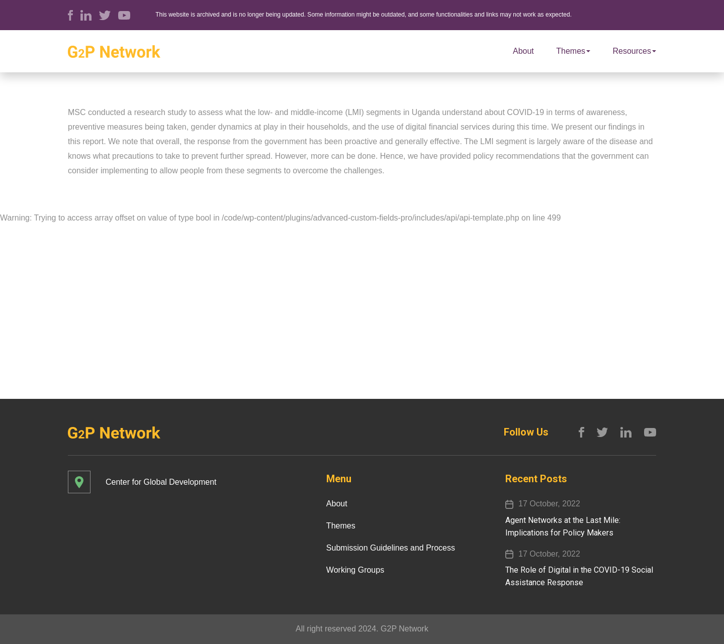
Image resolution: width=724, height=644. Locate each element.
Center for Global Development (161, 482)
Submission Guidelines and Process (390, 548)
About (523, 51)
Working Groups (355, 570)
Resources (634, 51)
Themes (573, 51)
